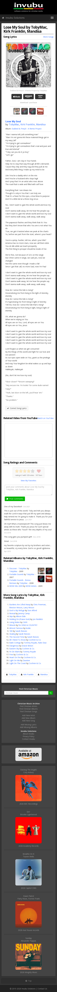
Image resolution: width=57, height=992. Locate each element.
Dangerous (14, 645)
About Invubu (28, 733)
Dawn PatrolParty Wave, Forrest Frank (28, 897)
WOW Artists (31, 586)
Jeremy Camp (24, 613)
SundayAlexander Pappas (28, 939)
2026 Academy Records (29, 846)
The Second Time (16, 637)
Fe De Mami (14, 651)
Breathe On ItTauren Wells (28, 855)
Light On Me (14, 660)
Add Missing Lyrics (28, 724)
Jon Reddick (38, 619)
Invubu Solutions (13, 17)
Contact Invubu (28, 739)
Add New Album (28, 718)
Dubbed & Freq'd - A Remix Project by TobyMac (28, 90)
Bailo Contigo (15, 642)
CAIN (25, 622)
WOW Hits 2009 (16, 586)
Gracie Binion (27, 645)
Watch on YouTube (45, 418)
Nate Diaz (42, 642)
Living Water (14, 622)
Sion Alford (32, 610)
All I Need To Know (17, 640)
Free (11, 654)
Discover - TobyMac (18, 568)
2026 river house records (28, 930)
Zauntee (26, 660)
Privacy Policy (28, 736)
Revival (12, 613)
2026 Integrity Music (28, 972)
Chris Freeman (39, 604)
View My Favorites (28, 480)
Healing (12, 634)
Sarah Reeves (21, 631)
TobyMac (14, 124)
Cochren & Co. (35, 640)
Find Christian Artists (28, 706)
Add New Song (28, 720)
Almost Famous (16, 628)
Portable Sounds (16, 574)
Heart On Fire (15, 657)
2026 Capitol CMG (28, 888)
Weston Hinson (15, 607)
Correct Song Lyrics (17, 408)
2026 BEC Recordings (28, 804)
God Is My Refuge (17, 610)
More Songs (48, 37)
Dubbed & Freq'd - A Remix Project (27, 128)
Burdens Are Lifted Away (19, 604)
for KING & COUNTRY (28, 625)
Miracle (12, 625)
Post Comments (14, 499)
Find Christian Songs (28, 711)
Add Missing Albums (28, 727)
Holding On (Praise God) (19, 619)
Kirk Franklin (27, 124)
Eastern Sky (14, 648)
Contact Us (42, 988)
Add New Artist (28, 715)
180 (10, 631)
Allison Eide (21, 616)
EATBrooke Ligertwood (28, 813)
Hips (11, 616)
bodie (28, 628)
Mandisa (41, 124)
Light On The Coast (17, 663)
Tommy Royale (30, 642)
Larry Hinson (28, 607)
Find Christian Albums (28, 709)
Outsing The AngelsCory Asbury (28, 771)
